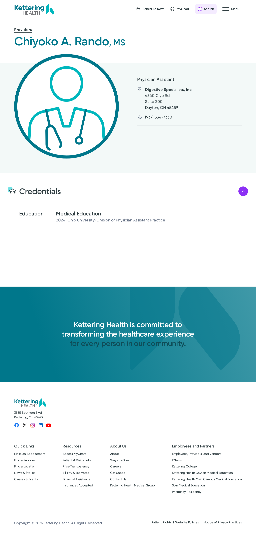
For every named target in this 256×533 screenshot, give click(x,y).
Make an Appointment (29, 454)
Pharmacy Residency (186, 492)
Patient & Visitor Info (77, 460)
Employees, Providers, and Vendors (196, 454)
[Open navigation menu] (231, 9)
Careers (115, 466)
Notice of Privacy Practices (223, 522)
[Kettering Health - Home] (34, 9)
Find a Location (25, 466)
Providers (23, 29)
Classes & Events (26, 479)
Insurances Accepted (78, 485)
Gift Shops (117, 473)
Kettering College (184, 466)
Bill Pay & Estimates (76, 473)
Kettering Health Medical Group (132, 485)
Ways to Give (119, 460)
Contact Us (118, 479)
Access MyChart (74, 454)
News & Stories (24, 473)
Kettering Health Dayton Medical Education (202, 473)
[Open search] (206, 9)
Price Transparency (76, 466)
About (114, 454)
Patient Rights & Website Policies (175, 522)
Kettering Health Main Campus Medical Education (207, 479)
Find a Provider (24, 460)
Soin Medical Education (188, 485)
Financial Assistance (76, 479)
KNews (177, 460)
